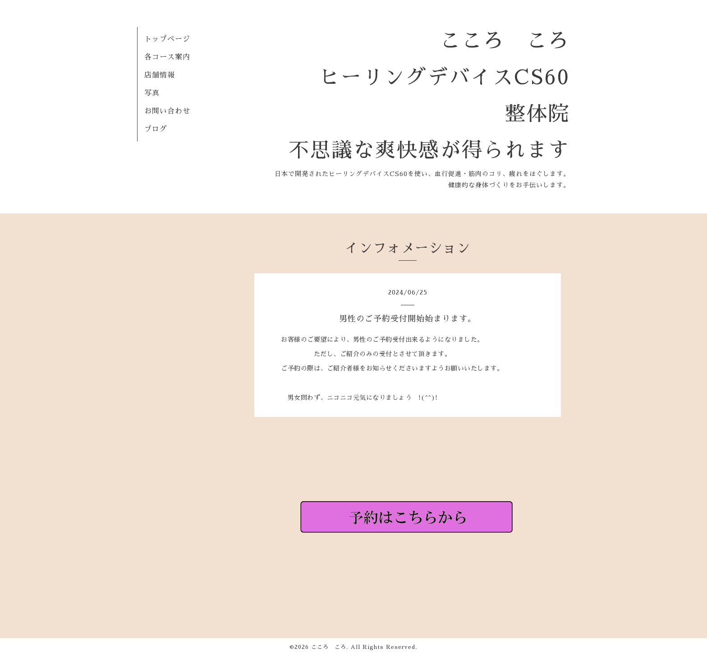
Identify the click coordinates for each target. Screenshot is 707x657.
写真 (152, 93)
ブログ (155, 129)
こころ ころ (328, 647)
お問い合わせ (167, 111)
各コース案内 (167, 57)
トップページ (167, 39)
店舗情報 (159, 75)
